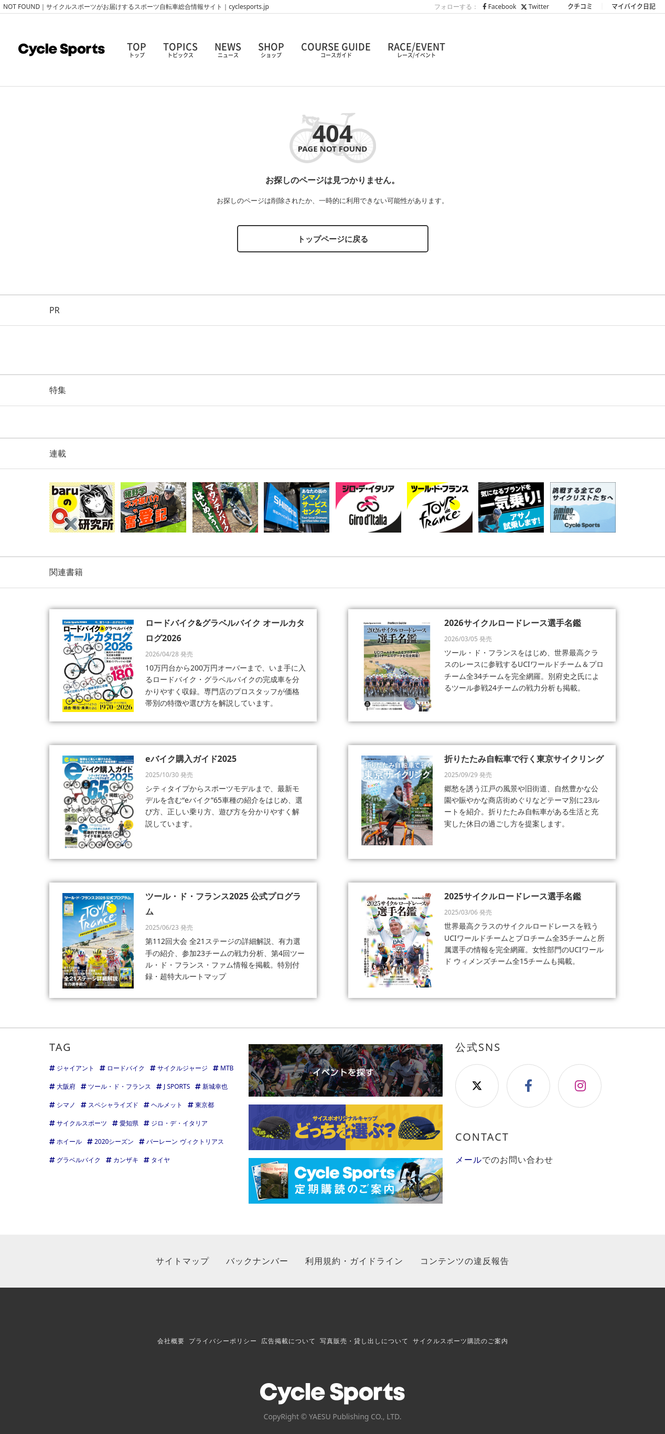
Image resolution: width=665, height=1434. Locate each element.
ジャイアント (75, 1068)
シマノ (66, 1104)
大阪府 (66, 1086)
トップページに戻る (332, 238)
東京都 (204, 1104)
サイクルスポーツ (82, 1123)
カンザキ (125, 1159)
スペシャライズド (113, 1104)
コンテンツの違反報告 (464, 1261)
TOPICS (180, 50)
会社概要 (171, 1340)
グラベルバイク (79, 1159)
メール (468, 1159)
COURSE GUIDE (336, 50)
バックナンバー (257, 1261)
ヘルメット (167, 1104)
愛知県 (129, 1123)
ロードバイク (126, 1068)
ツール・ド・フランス (119, 1086)
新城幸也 (215, 1086)
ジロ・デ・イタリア (179, 1123)
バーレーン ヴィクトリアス (184, 1141)
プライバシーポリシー (223, 1340)
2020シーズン (114, 1141)
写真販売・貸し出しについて (364, 1340)
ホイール (69, 1141)
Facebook (499, 6)
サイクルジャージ (182, 1068)
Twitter (535, 6)
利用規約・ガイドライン (354, 1261)
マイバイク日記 (634, 6)
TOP (136, 50)
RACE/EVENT (416, 50)
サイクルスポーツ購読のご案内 (460, 1340)
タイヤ (160, 1159)
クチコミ (580, 6)
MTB (226, 1068)
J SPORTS (177, 1086)
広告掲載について (288, 1340)
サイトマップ (182, 1261)
